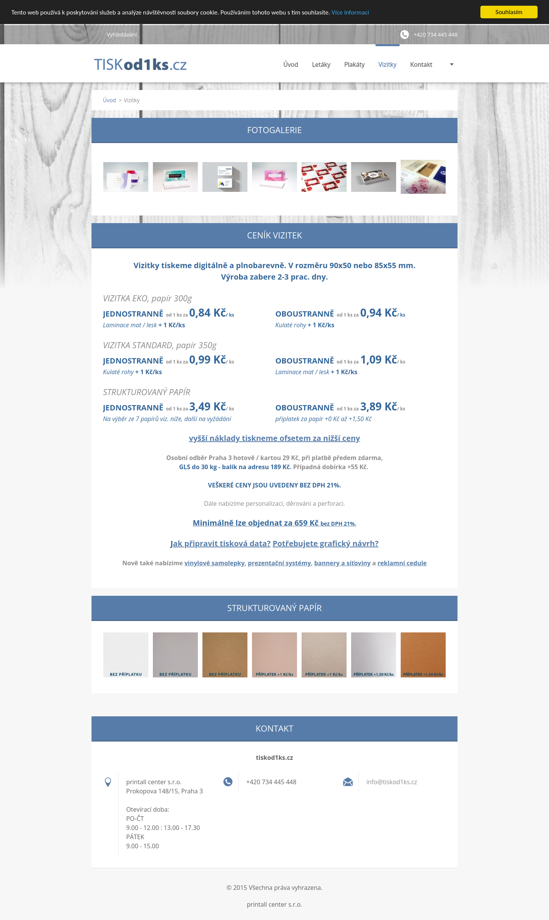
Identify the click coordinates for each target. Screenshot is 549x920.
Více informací (350, 12)
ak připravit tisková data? (222, 543)
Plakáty (354, 64)
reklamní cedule (402, 563)
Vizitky (387, 64)
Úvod (290, 64)
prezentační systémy (279, 563)
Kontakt (421, 64)
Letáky (321, 64)
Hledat (96, 34)
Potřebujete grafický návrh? (326, 543)
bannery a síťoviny (342, 563)
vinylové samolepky (215, 563)
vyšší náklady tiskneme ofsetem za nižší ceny (274, 438)
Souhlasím (509, 12)
